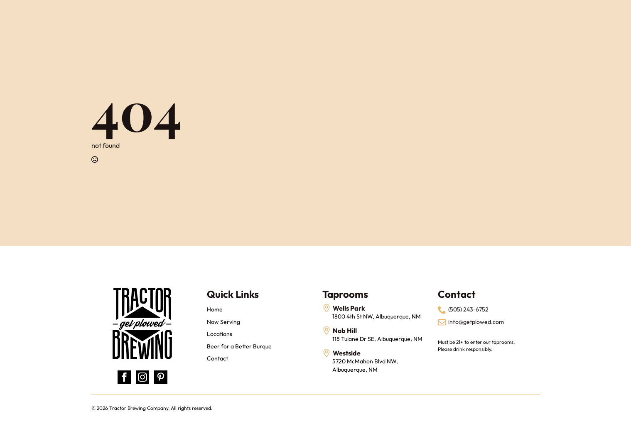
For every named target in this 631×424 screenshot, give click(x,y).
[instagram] (142, 377)
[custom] (160, 377)
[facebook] (124, 377)
